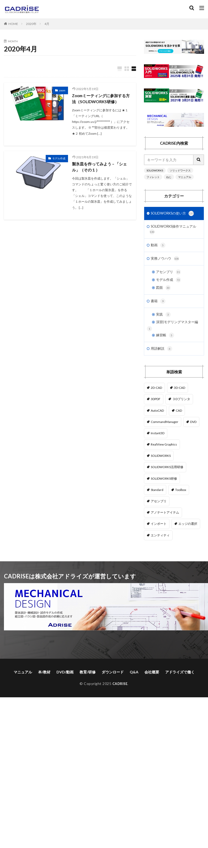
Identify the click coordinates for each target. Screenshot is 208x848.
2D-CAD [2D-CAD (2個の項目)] (156, 400)
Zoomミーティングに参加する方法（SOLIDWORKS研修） (101, 99)
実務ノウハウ (166, 261)
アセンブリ (169, 275)
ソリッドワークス (180, 170)
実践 (163, 319)
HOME (13, 24)
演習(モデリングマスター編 (174, 331)
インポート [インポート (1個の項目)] (159, 536)
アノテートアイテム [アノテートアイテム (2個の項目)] (165, 525)
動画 (158, 247)
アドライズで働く (180, 684)
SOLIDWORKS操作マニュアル (172, 230)
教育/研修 (88, 684)
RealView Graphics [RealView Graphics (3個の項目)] (164, 457)
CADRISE (120, 696)
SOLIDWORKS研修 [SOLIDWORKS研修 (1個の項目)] (164, 491)
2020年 (31, 24)
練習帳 (165, 347)
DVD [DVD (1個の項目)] (193, 434)
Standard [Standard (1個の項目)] (157, 502)
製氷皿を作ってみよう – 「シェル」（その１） (101, 168)
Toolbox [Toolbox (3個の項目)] (180, 502)
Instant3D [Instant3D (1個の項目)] (157, 445)
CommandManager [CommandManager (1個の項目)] (164, 434)
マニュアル (184, 177)
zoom (62, 90)
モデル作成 (58, 159)
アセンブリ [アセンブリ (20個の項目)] (159, 513)
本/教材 (44, 684)
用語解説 (162, 361)
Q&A (134, 684)
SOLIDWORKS (155, 170)
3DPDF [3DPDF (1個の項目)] (155, 411)
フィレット (153, 177)
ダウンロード (113, 684)
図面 (163, 292)
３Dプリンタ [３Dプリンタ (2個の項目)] (181, 411)
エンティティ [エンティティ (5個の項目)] (160, 547)
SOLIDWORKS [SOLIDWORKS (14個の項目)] (161, 468)
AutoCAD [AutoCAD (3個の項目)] (157, 423)
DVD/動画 (65, 684)
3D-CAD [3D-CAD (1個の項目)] (179, 400)
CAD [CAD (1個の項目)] (179, 423)
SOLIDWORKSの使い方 (174, 214)
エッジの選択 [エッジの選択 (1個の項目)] (187, 536)
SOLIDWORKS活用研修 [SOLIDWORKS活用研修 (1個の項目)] (167, 479)
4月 (46, 24)
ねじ (168, 177)
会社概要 (151, 684)
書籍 (158, 305)
